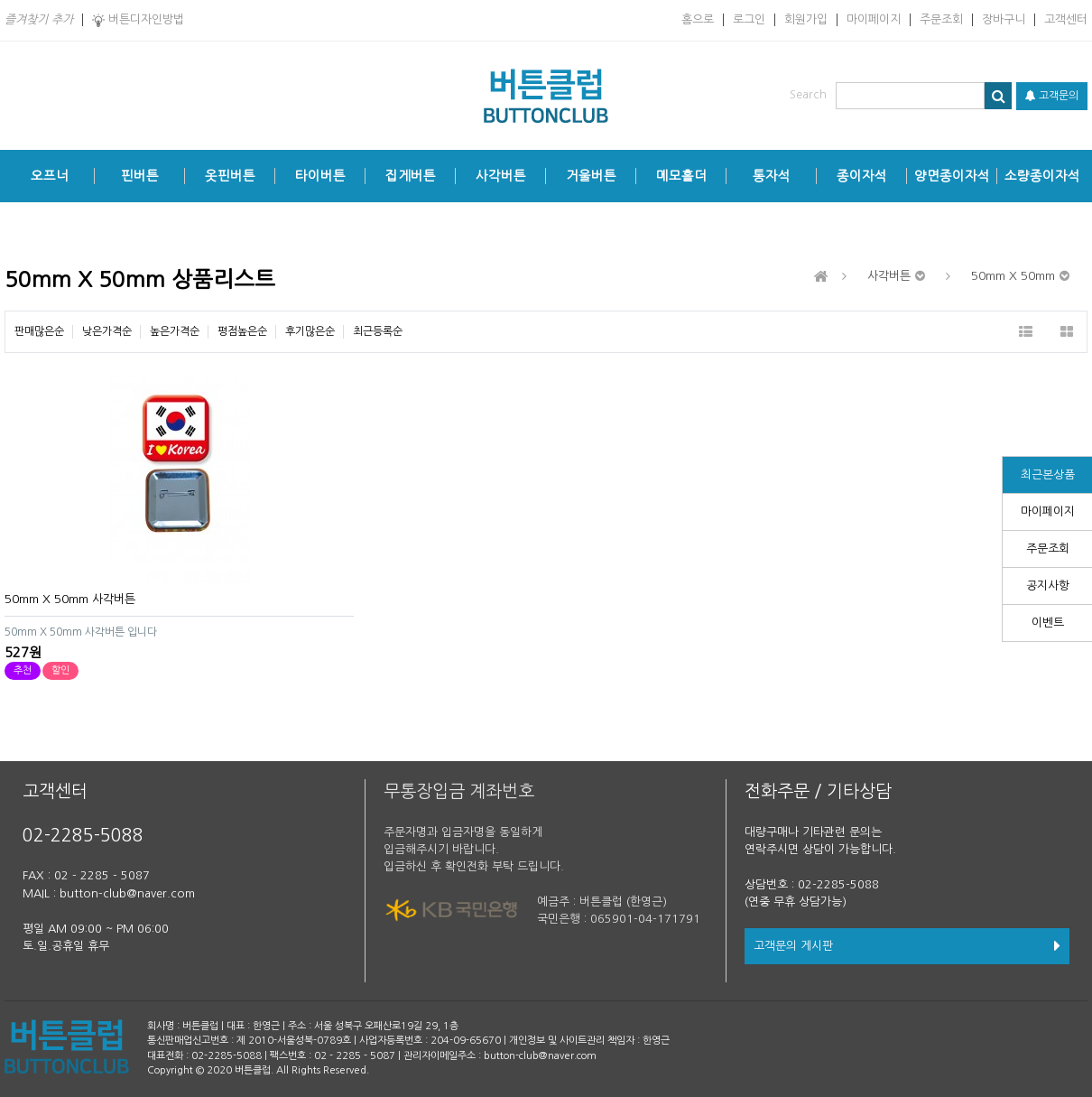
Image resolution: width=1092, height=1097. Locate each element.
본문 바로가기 (0, 0)
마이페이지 (874, 19)
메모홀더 (681, 176)
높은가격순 (174, 331)
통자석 (772, 176)
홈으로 (697, 19)
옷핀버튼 (230, 176)
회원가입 (806, 19)
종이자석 (862, 176)
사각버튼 (501, 176)
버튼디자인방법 (138, 20)
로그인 (749, 19)
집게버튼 (410, 176)
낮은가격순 (107, 331)
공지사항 (1047, 585)
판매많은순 (39, 331)
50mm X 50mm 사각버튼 (70, 599)
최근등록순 (378, 331)
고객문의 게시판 (907, 945)
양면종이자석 (952, 176)
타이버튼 (320, 176)
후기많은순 (310, 331)
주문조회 (941, 19)
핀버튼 (140, 176)
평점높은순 (242, 331)
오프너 (50, 176)
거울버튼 (591, 176)
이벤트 (1048, 622)
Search (808, 94)
